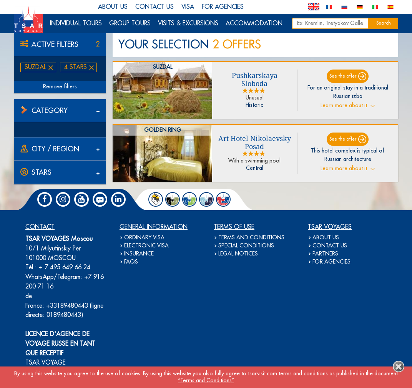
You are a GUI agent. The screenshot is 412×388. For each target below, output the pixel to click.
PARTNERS (325, 254)
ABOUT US (113, 6)
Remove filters (60, 87)
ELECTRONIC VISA (146, 246)
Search (383, 23)
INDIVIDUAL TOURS (76, 23)
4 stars (75, 67)
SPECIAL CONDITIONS (246, 246)
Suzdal (35, 67)
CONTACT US (154, 6)
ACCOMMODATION (254, 23)
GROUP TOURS (130, 23)
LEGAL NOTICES (238, 254)
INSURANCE (139, 254)
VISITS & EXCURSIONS (188, 23)
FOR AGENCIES (223, 6)
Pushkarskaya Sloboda (254, 79)
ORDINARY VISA (144, 238)
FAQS (131, 262)
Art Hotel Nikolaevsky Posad (254, 142)
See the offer (342, 76)
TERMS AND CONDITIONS (251, 238)
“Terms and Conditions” (206, 381)
